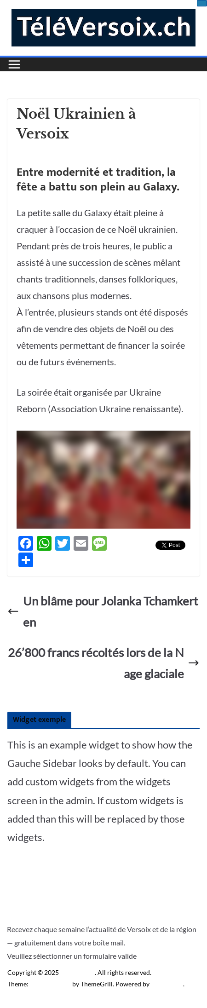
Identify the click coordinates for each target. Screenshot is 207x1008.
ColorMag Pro (50, 984)
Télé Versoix (77, 972)
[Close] (202, 3)
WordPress (167, 984)
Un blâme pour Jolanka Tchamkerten (102, 611)
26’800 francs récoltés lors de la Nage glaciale (104, 662)
